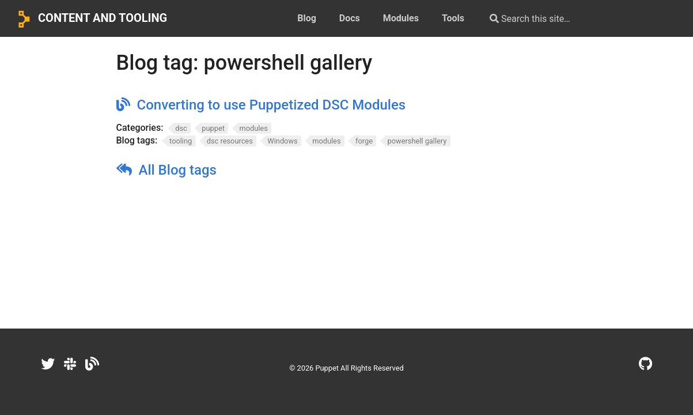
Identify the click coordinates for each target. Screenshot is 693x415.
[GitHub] (645, 364)
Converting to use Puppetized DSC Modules (271, 105)
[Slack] (70, 364)
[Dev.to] (92, 364)
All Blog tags (178, 170)
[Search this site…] (573, 18)
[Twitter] (48, 364)
